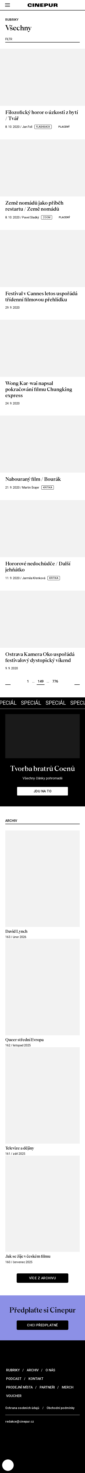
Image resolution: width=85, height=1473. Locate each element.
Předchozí (8, 681)
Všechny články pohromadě (42, 778)
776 (55, 681)
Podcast (13, 1379)
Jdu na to (43, 791)
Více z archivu (42, 1278)
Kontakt (35, 1379)
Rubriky (12, 1370)
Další (77, 681)
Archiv (32, 1370)
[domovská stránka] (42, 5)
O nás (50, 1370)
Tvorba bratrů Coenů (42, 768)
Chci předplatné (42, 1325)
